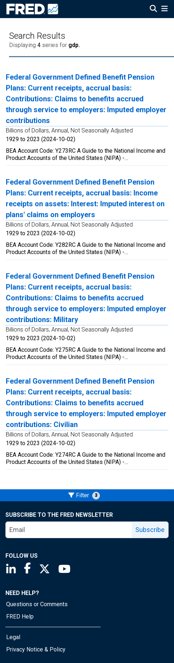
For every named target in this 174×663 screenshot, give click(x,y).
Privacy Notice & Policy (35, 649)
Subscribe (150, 529)
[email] (69, 530)
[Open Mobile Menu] (164, 9)
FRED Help (20, 616)
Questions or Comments (37, 604)
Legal (13, 637)
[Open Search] (153, 9)
